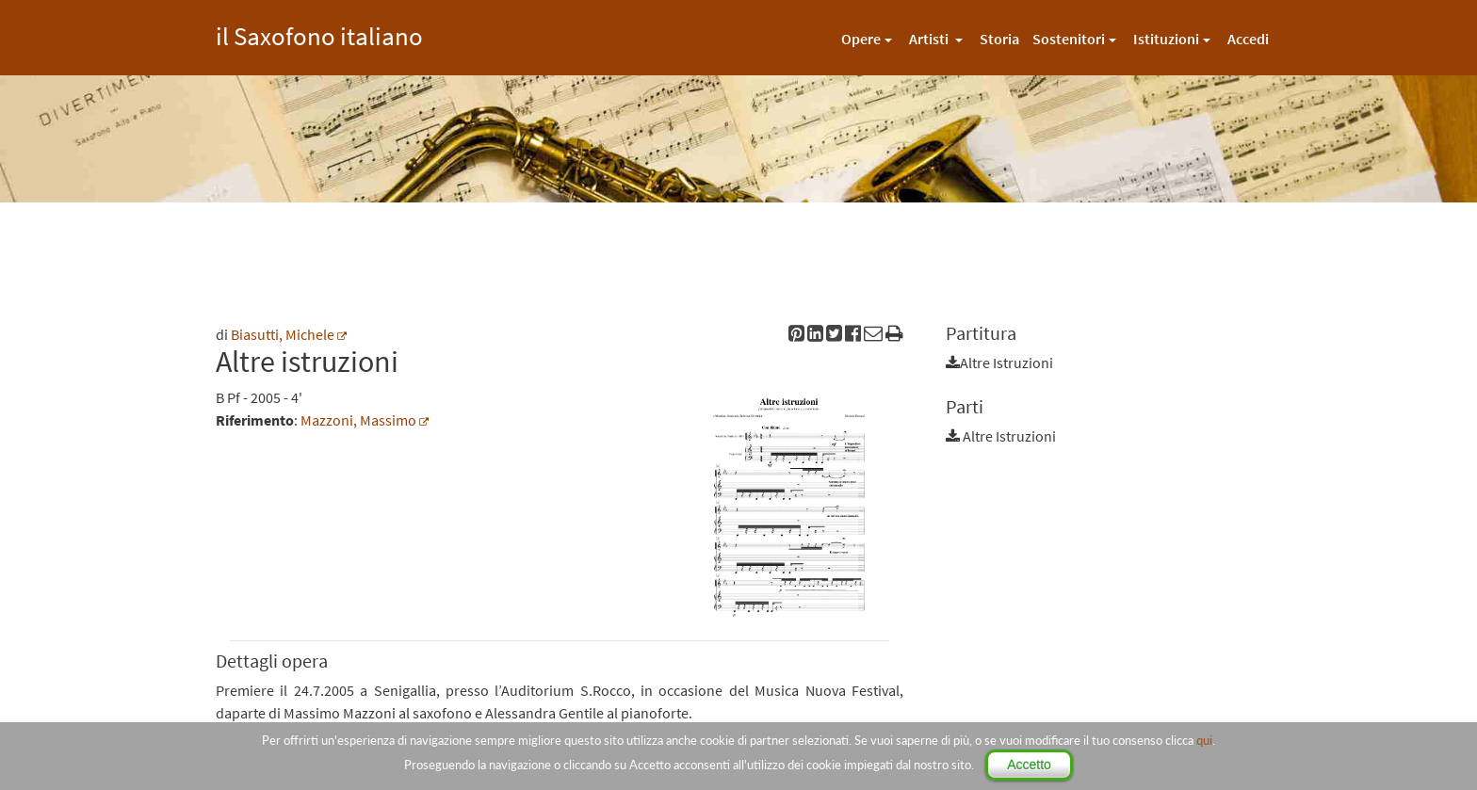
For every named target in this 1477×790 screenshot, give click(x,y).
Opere (861, 38)
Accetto (1029, 764)
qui (1204, 740)
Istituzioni (1166, 38)
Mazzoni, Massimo (358, 420)
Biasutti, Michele (282, 334)
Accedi (1248, 38)
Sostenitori (1068, 38)
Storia (999, 38)
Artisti (930, 38)
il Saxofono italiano (319, 33)
